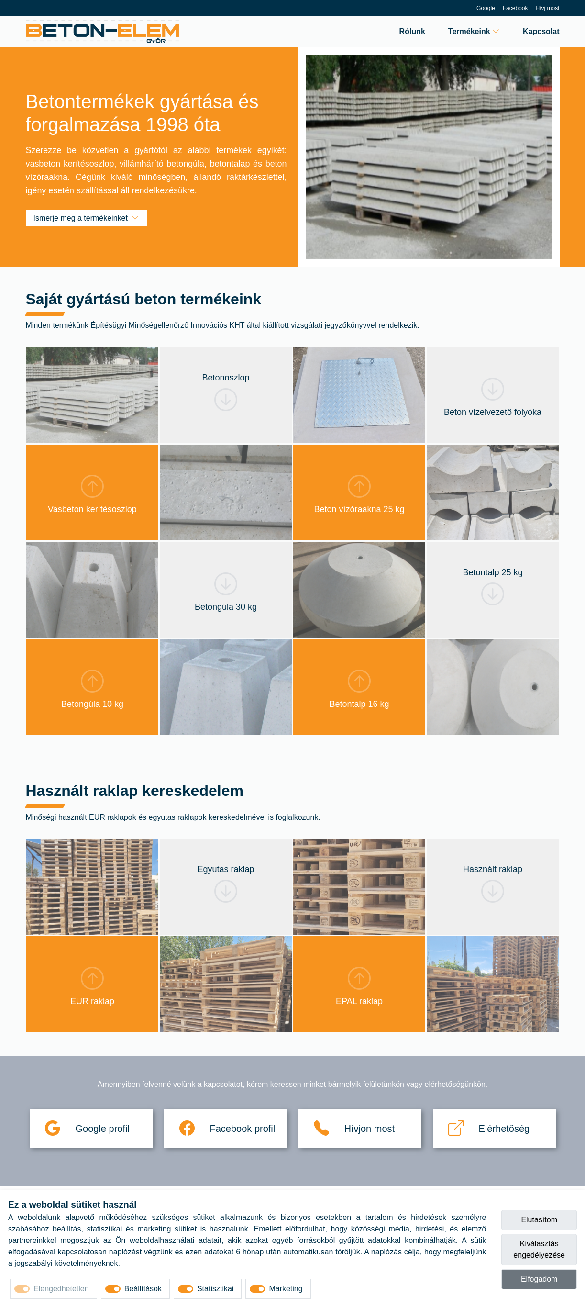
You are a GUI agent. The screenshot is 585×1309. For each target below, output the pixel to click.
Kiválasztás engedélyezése (539, 1249)
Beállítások (143, 1289)
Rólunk (412, 31)
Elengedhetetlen (61, 1289)
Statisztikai (215, 1289)
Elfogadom (539, 1279)
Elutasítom (539, 1220)
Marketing (285, 1289)
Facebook (515, 8)
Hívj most (547, 8)
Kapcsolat (541, 31)
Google (485, 8)
